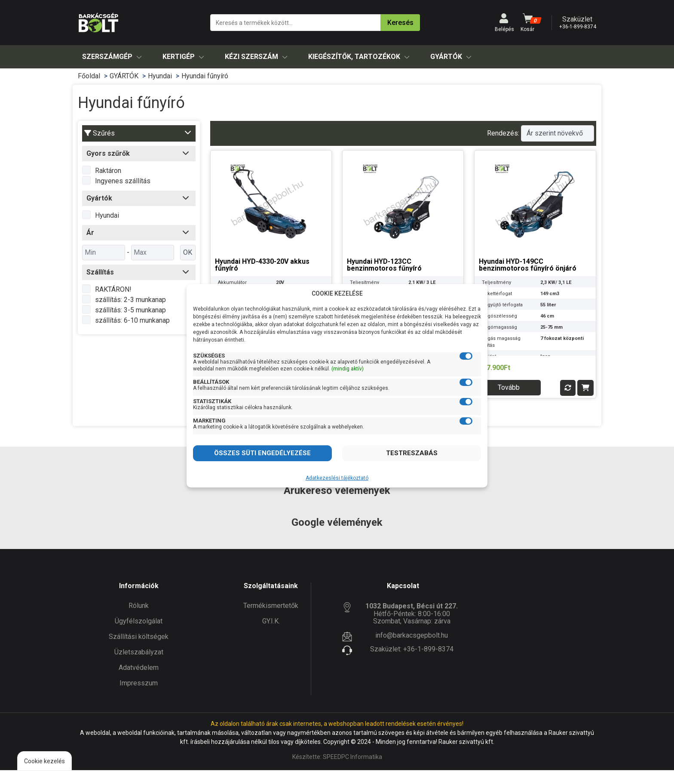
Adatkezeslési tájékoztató (337, 478)
